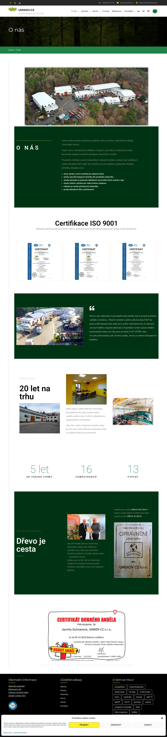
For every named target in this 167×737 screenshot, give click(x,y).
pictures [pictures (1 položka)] (137, 702)
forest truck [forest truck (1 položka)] (119, 692)
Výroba (84, 11)
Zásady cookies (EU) (17, 696)
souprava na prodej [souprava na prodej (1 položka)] (123, 707)
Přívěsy (63, 690)
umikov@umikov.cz (127, 3)
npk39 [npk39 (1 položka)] (117, 702)
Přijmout (84, 725)
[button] (162, 718)
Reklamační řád (14, 689)
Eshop (63, 702)
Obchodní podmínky (16, 686)
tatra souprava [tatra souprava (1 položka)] (121, 712)
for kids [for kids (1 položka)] (132, 692)
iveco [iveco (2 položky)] (117, 697)
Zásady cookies (8, 732)
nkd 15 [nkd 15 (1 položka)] (149, 697)
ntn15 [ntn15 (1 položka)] (126, 702)
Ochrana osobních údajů (20, 732)
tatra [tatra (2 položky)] (138, 707)
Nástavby (64, 694)
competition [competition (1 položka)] (120, 687)
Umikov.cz (26, 10)
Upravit (148, 725)
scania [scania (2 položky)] (148, 702)
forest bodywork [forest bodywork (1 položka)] (136, 687)
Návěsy (64, 687)
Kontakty (128, 11)
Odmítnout (116, 725)
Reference (116, 11)
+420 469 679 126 (108, 3)
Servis (95, 11)
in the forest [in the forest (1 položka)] (145, 692)
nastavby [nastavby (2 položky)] (128, 697)
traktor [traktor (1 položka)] (134, 712)
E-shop (105, 11)
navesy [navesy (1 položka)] (139, 697)
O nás (74, 11)
